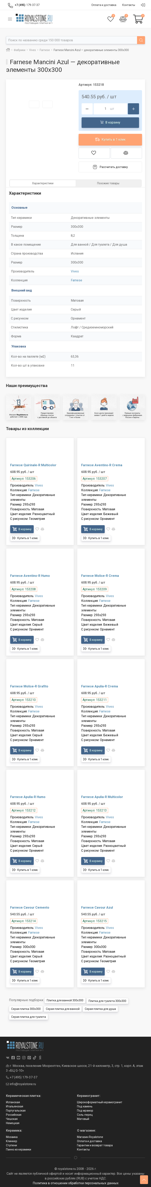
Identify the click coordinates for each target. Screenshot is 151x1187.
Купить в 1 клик (110, 139)
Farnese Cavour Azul (97, 907)
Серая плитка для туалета (28, 1015)
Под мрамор (85, 1109)
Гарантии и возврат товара (95, 1143)
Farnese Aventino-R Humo (30, 576)
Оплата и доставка (89, 1139)
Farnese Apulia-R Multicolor (102, 797)
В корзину (110, 122)
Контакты (83, 1147)
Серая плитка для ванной (63, 1007)
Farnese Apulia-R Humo (27, 797)
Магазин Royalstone (90, 1135)
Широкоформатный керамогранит (99, 1100)
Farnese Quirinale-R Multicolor (33, 465)
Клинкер (11, 1139)
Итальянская (14, 1104)
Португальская (16, 1109)
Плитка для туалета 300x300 (107, 999)
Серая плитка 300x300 (26, 1007)
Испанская (13, 1100)
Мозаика (12, 1135)
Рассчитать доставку (110, 167)
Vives (75, 271)
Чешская (12, 1117)
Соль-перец (85, 1113)
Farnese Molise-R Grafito (29, 686)
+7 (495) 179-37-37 (21, 1076)
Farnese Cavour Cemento (29, 907)
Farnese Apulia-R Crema (99, 686)
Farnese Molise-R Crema (100, 576)
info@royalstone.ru (21, 1082)
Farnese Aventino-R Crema (101, 465)
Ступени (11, 1143)
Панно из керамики (18, 1147)
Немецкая (12, 1121)
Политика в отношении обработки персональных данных (75, 1181)
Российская (13, 1113)
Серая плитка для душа (100, 1007)
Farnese (76, 280)
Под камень (85, 1104)
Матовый (83, 1117)
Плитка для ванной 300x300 (65, 999)
